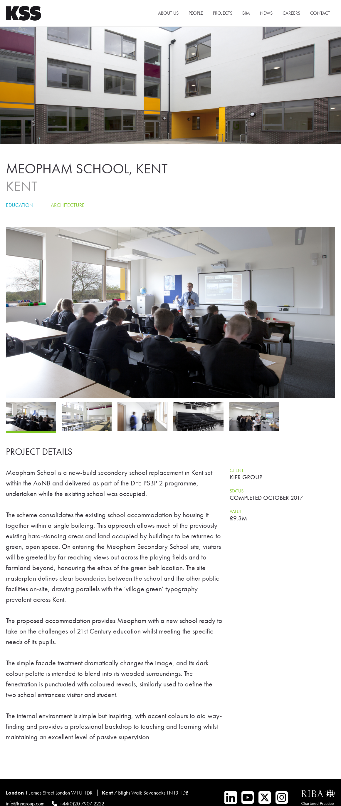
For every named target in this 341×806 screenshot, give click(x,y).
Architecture (68, 205)
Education (19, 205)
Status (236, 491)
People (196, 13)
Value (236, 511)
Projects (222, 13)
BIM (246, 13)
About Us (168, 13)
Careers (291, 13)
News (266, 13)
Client (236, 470)
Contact (320, 13)
